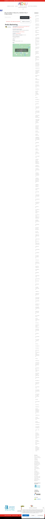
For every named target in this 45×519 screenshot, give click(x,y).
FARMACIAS (37, 246)
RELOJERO (36, 380)
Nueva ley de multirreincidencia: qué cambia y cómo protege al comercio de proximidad (37, 463)
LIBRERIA (36, 291)
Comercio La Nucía (10, 6)
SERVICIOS (36, 415)
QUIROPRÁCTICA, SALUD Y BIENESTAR (37, 363)
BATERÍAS (36, 99)
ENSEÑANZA (37, 224)
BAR (36, 97)
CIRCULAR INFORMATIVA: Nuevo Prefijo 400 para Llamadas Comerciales (37, 473)
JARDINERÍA (37, 284)
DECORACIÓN (37, 199)
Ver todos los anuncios (15, 21)
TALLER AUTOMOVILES (37, 418)
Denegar (33, 515)
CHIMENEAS (37, 142)
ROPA (36, 399)
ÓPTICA (36, 322)
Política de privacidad (34, 517)
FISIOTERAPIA (37, 249)
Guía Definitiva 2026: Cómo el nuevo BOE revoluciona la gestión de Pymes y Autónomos (37, 478)
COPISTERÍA (37, 191)
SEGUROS (36, 406)
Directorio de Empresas (32, 6)
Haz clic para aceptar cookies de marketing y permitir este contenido (21, 50)
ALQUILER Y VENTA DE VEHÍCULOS (37, 52)
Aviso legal (38, 517)
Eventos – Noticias (23, 6)
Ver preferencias (40, 515)
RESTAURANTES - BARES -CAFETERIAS (37, 395)
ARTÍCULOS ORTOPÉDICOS (37, 85)
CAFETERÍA (37, 103)
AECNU (16, 6)
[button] (1, 10)
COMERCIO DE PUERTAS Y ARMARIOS (37, 174)
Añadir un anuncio (26, 21)
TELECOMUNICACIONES (20, 27)
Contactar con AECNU (22, 7)
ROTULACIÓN (37, 401)
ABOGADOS (37, 15)
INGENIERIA (37, 272)
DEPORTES (37, 206)
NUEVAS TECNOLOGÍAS (37, 319)
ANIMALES (36, 68)
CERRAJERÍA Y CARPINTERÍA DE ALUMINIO (37, 138)
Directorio (8, 21)
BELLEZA (36, 101)
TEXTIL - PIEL (37, 429)
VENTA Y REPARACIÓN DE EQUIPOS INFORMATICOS (37, 448)
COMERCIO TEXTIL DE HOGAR (37, 185)
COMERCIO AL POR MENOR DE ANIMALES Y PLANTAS (37, 161)
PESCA (36, 343)
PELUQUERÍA (37, 336)
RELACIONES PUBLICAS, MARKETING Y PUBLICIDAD (37, 375)
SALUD (36, 404)
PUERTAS (36, 360)
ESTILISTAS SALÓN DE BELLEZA (37, 228)
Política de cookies (28, 517)
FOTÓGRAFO (37, 252)
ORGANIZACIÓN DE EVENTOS (37, 326)
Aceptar (26, 515)
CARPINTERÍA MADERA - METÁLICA (37, 116)
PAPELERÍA (37, 333)
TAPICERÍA (36, 424)
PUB (36, 358)
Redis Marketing (11, 25)
